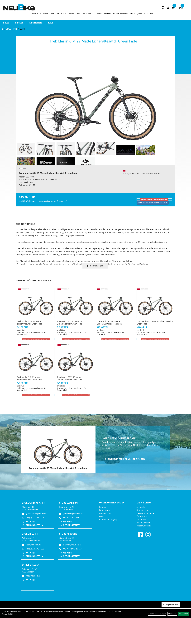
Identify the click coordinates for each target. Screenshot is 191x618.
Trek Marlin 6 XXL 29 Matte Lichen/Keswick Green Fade (69, 378)
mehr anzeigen (96, 265)
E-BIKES (19, 22)
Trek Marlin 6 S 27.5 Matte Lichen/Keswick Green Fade (109, 322)
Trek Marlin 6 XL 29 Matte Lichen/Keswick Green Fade (29, 378)
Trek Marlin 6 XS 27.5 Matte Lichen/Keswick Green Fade (69, 322)
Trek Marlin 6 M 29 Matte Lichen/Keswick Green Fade (93, 41)
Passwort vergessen (146, 513)
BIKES (6, 22)
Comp (22, 29)
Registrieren (142, 510)
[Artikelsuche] (163, 8)
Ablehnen (172, 613)
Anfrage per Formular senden (126, 459)
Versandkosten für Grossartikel (53, 201)
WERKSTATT (48, 13)
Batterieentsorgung (108, 519)
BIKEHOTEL (62, 13)
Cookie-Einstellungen (157, 613)
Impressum (104, 510)
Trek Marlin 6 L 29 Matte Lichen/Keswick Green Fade (155, 322)
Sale (50, 22)
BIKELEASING (88, 13)
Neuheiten (35, 22)
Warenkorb (142, 516)
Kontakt (102, 507)
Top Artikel (141, 519)
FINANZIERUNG (104, 13)
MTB (15, 29)
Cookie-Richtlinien (9, 614)
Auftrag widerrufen (170, 604)
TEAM (132, 13)
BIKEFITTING (74, 13)
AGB (101, 516)
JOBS (140, 13)
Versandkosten (143, 522)
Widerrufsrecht (144, 525)
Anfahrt (30, 521)
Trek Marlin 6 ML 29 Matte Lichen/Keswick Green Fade (29, 322)
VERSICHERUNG (120, 13)
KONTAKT (148, 13)
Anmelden (141, 507)
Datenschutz (105, 513)
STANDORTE (35, 13)
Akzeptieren (183, 613)
